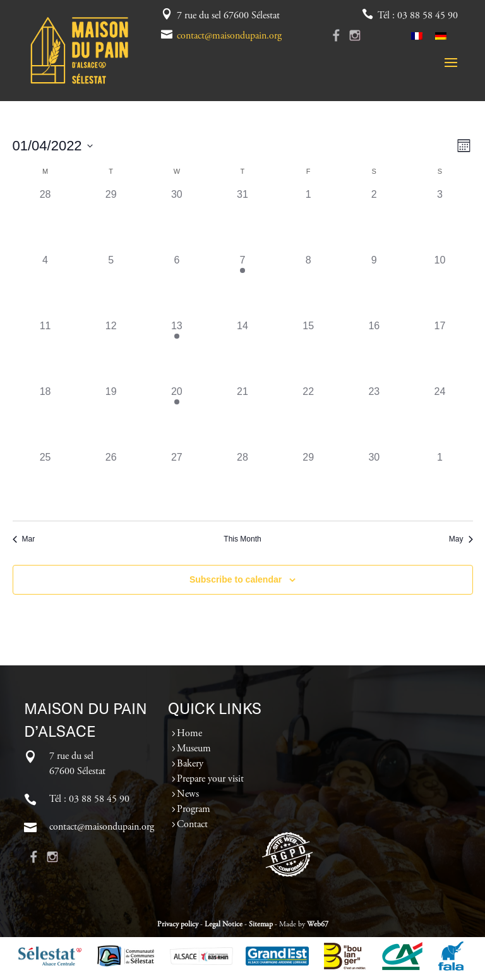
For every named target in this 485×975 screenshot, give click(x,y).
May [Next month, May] (461, 539)
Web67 (317, 924)
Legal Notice (223, 924)
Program (193, 809)
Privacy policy (177, 924)
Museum (194, 749)
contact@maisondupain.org (229, 36)
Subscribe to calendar (235, 579)
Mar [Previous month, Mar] (24, 539)
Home (189, 734)
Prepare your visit (210, 779)
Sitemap (261, 924)
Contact (192, 825)
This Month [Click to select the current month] (242, 539)
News (188, 794)
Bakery (190, 764)
